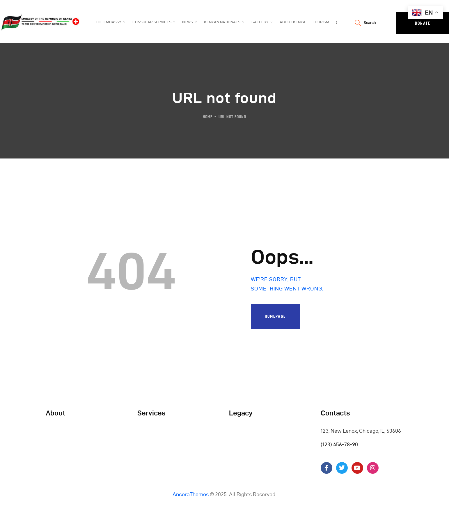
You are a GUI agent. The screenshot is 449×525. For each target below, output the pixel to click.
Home (207, 116)
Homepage (275, 316)
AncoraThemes (191, 494)
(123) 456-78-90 (339, 444)
